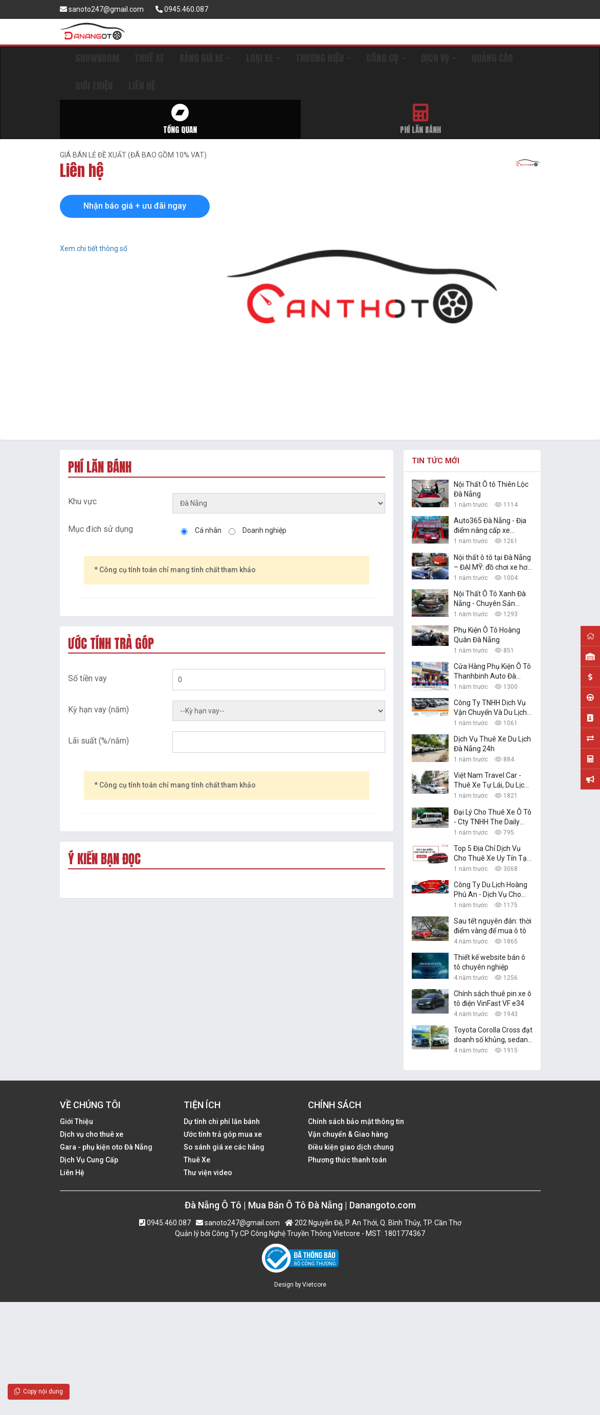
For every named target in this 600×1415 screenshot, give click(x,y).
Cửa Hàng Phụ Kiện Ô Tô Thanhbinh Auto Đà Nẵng (492, 671)
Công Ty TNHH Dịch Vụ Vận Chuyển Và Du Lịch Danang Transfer (490, 708)
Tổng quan (180, 119)
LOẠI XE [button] (263, 58)
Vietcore (314, 1284)
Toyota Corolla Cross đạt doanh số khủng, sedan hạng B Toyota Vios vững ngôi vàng (493, 1035)
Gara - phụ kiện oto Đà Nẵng (106, 1147)
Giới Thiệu (76, 1121)
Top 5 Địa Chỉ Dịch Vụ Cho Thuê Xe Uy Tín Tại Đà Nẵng (491, 853)
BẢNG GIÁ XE (205, 58)
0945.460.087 (181, 9)
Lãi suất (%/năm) (98, 741)
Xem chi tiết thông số (93, 248)
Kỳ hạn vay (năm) (98, 709)
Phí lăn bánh (421, 119)
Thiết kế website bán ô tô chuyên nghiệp (489, 962)
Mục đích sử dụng (100, 529)
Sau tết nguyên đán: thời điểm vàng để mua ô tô (492, 926)
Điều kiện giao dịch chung (351, 1147)
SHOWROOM (97, 58)
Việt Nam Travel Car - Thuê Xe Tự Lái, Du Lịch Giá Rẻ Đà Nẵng (491, 780)
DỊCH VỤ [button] (438, 58)
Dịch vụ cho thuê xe (91, 1134)
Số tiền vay (87, 678)
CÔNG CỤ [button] (386, 58)
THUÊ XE (149, 58)
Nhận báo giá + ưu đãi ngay (134, 206)
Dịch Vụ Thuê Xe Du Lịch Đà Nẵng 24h (492, 744)
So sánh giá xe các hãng (224, 1147)
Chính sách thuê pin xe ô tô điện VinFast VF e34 (492, 998)
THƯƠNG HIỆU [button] (323, 58)
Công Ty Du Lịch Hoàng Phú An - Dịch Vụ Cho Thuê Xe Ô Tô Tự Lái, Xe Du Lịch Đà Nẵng (492, 890)
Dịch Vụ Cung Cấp (89, 1160)
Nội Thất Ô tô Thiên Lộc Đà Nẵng (491, 489)
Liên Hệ (72, 1173)
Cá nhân (208, 530)
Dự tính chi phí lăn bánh (222, 1121)
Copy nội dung (38, 1391)
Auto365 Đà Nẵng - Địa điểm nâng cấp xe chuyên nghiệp (490, 525)
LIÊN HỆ (141, 86)
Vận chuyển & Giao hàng (348, 1134)
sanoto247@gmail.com (102, 9)
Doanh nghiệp (264, 530)
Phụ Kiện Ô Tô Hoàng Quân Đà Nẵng (487, 635)
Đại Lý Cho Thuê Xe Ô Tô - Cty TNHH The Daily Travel (492, 817)
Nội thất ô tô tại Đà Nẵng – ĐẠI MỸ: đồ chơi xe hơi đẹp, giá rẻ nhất (492, 562)
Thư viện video (208, 1173)
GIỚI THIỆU (94, 86)
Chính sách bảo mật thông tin (356, 1121)
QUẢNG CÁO (492, 58)
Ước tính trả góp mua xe (223, 1134)
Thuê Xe (197, 1160)
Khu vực (82, 501)
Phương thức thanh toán (347, 1160)
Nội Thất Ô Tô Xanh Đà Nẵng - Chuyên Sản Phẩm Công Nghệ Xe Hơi (492, 599)
